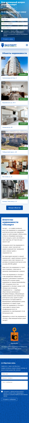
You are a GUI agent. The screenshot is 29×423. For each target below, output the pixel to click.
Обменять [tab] (17, 15)
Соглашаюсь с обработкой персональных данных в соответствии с (15, 33)
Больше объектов (15, 208)
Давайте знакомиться (9, 8)
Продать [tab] (4, 15)
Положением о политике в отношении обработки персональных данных (15, 34)
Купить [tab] (11, 15)
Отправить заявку (8, 39)
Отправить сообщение (9, 399)
